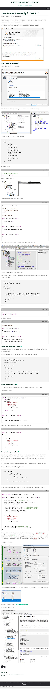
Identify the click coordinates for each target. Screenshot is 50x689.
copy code (44, 170)
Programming (18, 16)
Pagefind (25, 684)
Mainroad (36, 683)
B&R (3, 667)
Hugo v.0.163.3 (24, 683)
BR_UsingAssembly (22, 604)
